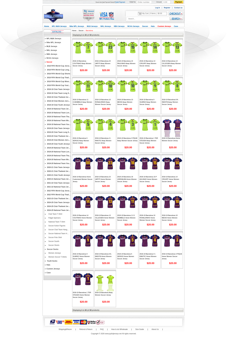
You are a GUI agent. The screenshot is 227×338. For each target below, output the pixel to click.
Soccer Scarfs (53, 241)
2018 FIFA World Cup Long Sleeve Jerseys (58, 70)
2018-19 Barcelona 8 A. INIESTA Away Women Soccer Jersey (170, 102)
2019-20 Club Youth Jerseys (58, 144)
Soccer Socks (52, 249)
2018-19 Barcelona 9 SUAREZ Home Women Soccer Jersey (81, 256)
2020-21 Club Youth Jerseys (58, 175)
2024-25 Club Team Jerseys (57, 202)
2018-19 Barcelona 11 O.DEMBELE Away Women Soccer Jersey (82, 102)
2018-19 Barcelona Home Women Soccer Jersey (171, 139)
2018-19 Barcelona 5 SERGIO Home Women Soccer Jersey (125, 256)
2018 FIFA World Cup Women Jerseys (58, 81)
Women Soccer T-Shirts (57, 257)
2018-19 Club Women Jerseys (58, 101)
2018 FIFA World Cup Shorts (58, 74)
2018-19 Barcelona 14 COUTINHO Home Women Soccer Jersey (82, 217)
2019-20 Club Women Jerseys (58, 140)
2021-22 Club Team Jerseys (57, 183)
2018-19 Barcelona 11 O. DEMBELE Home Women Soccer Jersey (126, 217)
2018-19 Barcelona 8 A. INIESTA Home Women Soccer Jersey (103, 256)
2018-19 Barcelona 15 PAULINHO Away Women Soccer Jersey (126, 63)
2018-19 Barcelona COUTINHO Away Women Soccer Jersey (82, 63)
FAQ (102, 329)
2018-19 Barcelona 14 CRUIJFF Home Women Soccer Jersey (170, 179)
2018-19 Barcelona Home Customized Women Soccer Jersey (82, 179)
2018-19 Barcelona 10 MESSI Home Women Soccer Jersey (169, 217)
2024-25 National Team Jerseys (58, 210)
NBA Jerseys (119, 26)
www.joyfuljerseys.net (113, 334)
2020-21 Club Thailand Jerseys (58, 171)
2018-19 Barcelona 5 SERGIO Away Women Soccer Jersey (81, 140)
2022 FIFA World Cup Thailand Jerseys (58, 195)
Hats (153, 26)
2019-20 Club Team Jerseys (57, 128)
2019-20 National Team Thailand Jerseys (58, 156)
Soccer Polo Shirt (55, 237)
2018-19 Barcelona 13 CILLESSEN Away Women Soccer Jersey (171, 63)
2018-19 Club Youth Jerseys (58, 105)
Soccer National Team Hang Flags (58, 234)
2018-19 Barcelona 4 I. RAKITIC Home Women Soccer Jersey (148, 256)
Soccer (145, 26)
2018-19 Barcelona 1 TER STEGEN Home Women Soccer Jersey (82, 295)
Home (46, 26)
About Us (155, 329)
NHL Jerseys (105, 26)
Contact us (178, 8)
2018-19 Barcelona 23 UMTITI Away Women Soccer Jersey (103, 63)
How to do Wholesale (119, 329)
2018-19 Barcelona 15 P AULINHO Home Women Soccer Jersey (148, 179)
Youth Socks (51, 261)
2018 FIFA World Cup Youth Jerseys (58, 85)
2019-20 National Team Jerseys (58, 148)
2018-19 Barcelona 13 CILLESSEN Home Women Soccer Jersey (104, 217)
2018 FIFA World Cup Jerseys (58, 66)
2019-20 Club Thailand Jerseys (58, 136)
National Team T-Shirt (56, 222)
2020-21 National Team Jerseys (58, 179)
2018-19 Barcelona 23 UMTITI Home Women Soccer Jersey (103, 179)
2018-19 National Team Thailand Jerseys (58, 117)
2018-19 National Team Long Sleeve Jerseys (58, 113)
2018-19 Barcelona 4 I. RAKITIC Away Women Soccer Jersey (103, 140)
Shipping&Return (65, 329)
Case (176, 26)
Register (167, 8)
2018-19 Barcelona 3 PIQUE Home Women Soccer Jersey (172, 256)
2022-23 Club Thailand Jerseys (58, 199)
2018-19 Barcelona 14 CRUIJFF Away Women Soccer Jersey (148, 63)
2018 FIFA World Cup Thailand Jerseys (58, 78)
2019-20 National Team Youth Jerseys (58, 163)
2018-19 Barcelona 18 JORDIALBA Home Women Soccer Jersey (127, 179)
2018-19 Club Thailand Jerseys (58, 97)
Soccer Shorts (53, 245)
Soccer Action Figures (56, 226)
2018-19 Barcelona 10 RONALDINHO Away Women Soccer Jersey (103, 102)
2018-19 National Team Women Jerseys (58, 121)
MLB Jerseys (92, 26)
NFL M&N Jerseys (59, 26)
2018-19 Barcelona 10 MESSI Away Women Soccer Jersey (125, 102)
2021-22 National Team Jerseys (58, 187)
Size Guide (139, 329)
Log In (157, 8)
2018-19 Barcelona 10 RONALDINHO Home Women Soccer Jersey (147, 217)
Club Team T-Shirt (55, 214)
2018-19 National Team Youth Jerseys (58, 124)
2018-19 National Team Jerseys (58, 109)
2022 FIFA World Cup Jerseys (58, 191)
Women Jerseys (54, 253)
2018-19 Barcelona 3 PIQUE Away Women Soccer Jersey (127, 139)
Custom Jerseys (164, 26)
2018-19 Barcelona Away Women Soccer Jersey (104, 294)
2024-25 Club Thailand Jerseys (58, 206)
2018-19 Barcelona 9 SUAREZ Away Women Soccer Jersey (148, 102)
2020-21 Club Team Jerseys (57, 167)
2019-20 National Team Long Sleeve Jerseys (58, 152)
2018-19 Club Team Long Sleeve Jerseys (58, 93)
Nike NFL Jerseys (76, 26)
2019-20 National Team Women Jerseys (58, 160)
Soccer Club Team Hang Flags (58, 230)
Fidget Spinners (54, 218)
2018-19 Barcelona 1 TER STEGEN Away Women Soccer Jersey (149, 140)
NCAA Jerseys (133, 26)
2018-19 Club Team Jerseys (57, 89)
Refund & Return (85, 329)
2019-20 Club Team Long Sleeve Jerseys (58, 132)
